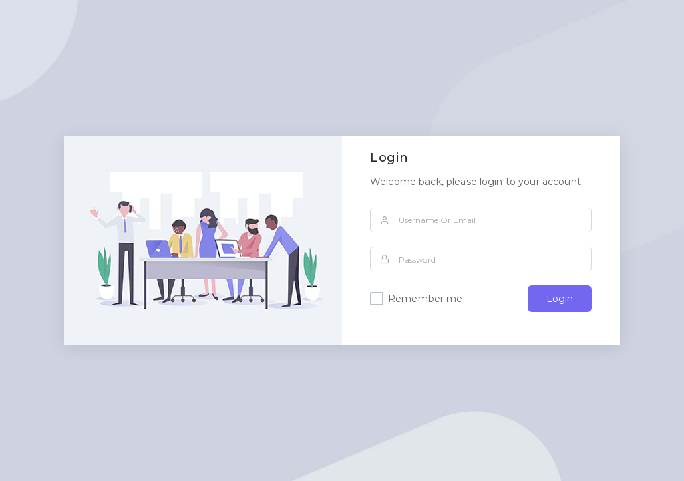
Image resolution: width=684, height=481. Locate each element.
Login (559, 299)
